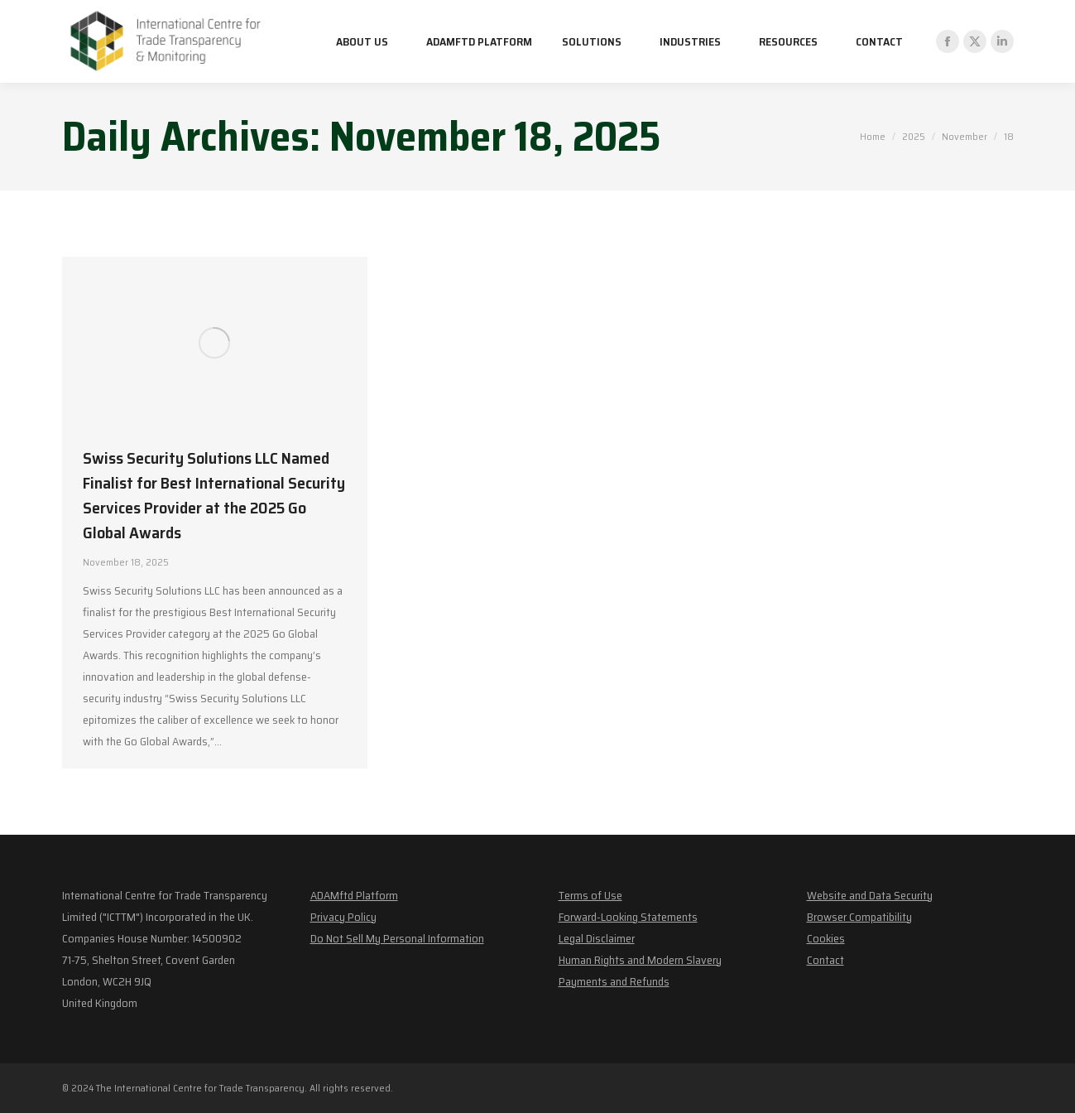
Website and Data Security (870, 895)
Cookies (826, 938)
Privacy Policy (343, 917)
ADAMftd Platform (354, 895)
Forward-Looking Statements (628, 917)
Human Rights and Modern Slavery (640, 960)
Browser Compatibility (859, 917)
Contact (825, 960)
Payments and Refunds (614, 981)
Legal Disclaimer (597, 938)
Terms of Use (590, 895)
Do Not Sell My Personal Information (397, 938)
